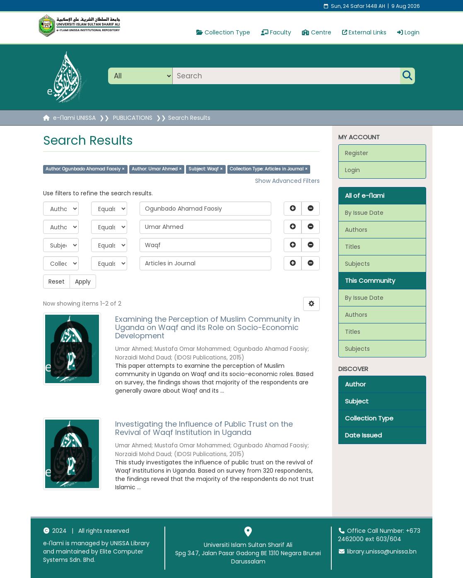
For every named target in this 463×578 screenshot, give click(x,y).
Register (356, 153)
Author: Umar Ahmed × (157, 169)
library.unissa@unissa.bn (377, 551)
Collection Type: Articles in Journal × (269, 169)
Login (408, 32)
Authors (356, 230)
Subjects (357, 264)
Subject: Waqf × (205, 169)
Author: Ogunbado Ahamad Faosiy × (85, 169)
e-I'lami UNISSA (74, 118)
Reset (56, 281)
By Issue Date (364, 213)
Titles (352, 247)
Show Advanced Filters (287, 181)
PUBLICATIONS (132, 118)
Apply (83, 281)
